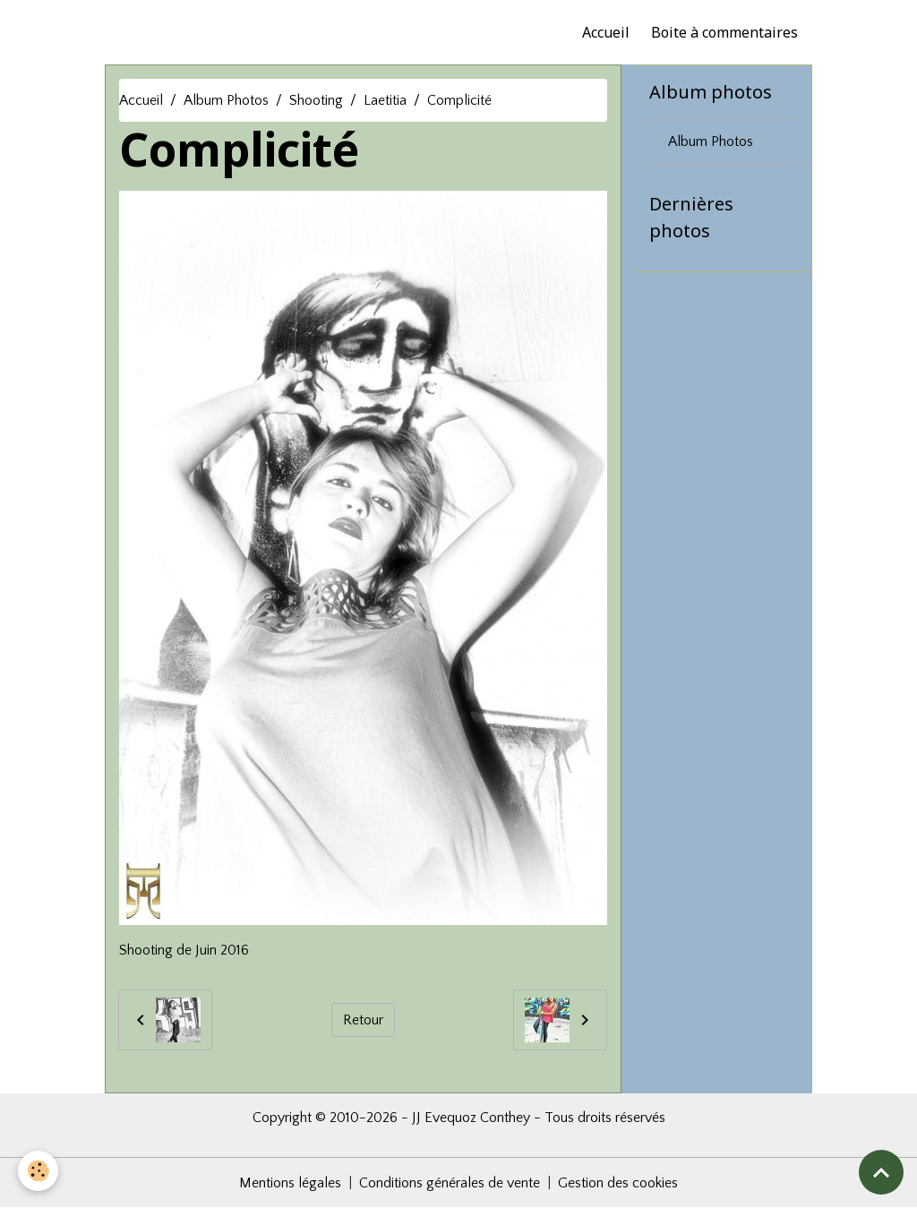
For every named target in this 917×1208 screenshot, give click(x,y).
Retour (363, 1020)
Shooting (316, 100)
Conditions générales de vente (449, 1183)
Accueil (606, 32)
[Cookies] (38, 1171)
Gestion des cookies (618, 1183)
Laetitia (385, 100)
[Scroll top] (881, 1172)
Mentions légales (290, 1183)
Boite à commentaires (724, 32)
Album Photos (226, 100)
